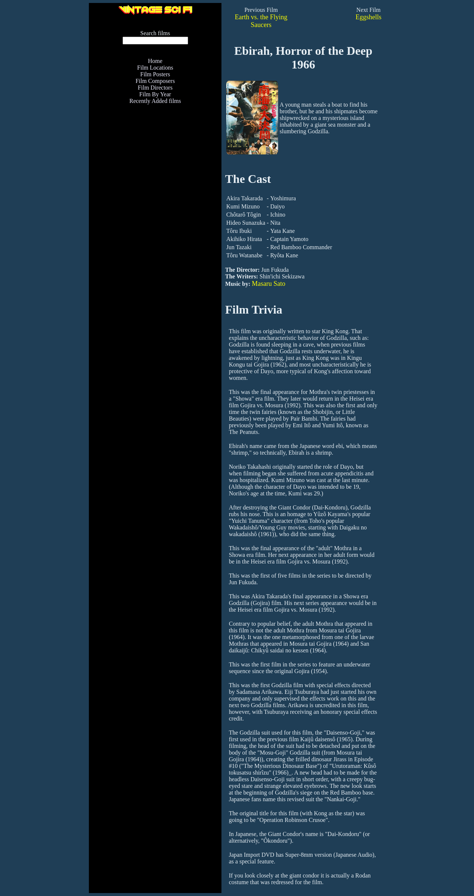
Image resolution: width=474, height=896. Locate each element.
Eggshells (368, 17)
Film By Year (155, 94)
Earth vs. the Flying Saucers (261, 21)
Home (155, 61)
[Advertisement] (155, 221)
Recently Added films (155, 101)
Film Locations (155, 67)
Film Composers (155, 81)
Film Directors (155, 87)
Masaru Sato (268, 283)
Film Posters (155, 74)
